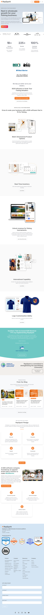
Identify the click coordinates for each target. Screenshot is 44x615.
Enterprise (6, 571)
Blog (23, 562)
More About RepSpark (6, 485)
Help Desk (24, 576)
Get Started (37, 1)
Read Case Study (22, 355)
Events (24, 565)
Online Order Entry (8, 564)
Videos (24, 570)
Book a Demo (4, 26)
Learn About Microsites (22, 239)
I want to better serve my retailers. (22, 98)
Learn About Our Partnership (38, 371)
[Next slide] (43, 34)
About (32, 560)
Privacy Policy (33, 565)
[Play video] (32, 475)
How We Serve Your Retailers (22, 101)
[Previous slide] (0, 34)
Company (33, 558)
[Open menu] (42, 1)
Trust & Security (25, 578)
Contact (32, 563)
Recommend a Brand (26, 571)
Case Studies (25, 563)
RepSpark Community (9, 568)
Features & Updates (26, 560)
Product (6, 558)
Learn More (22, 190)
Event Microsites (8, 569)
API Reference (25, 575)
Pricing (24, 573)
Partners (24, 568)
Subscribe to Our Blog (22, 412)
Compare (16, 558)
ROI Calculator (16, 563)
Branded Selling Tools (9, 566)
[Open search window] (40, 1)
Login (32, 1)
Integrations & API (8, 563)
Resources (25, 558)
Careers (32, 562)
